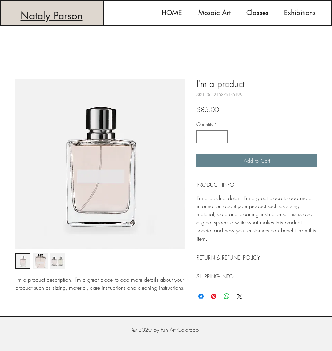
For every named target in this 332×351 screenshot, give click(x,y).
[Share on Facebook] (201, 296)
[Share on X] (239, 296)
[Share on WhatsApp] (227, 296)
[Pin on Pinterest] (214, 296)
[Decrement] (202, 137)
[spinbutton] (212, 137)
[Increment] (222, 137)
